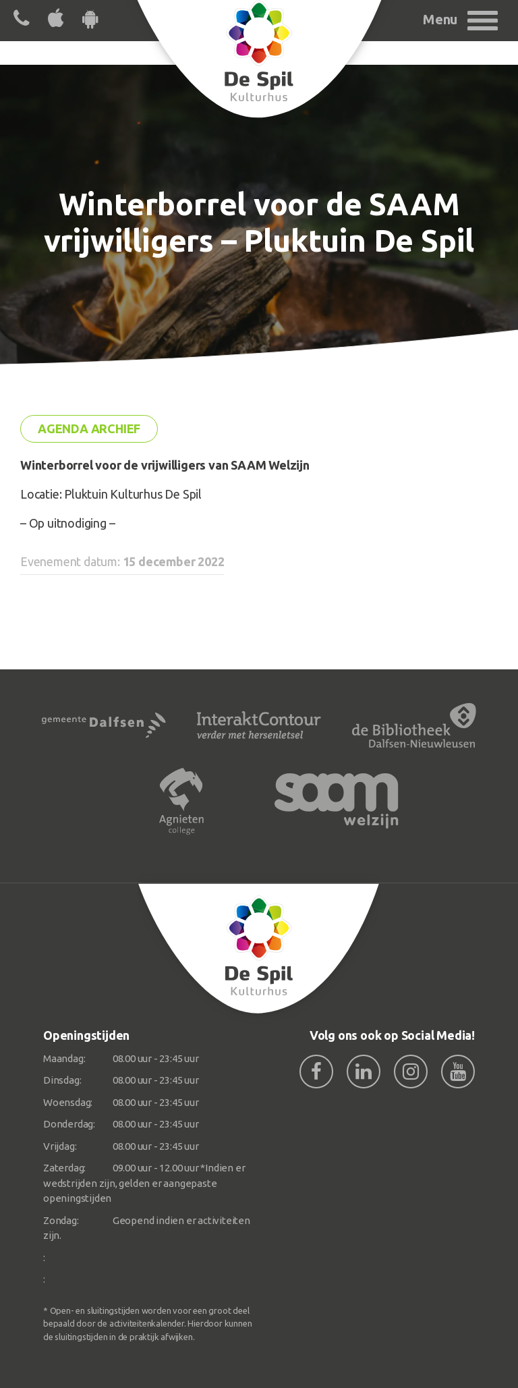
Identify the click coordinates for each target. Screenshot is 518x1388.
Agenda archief (89, 428)
